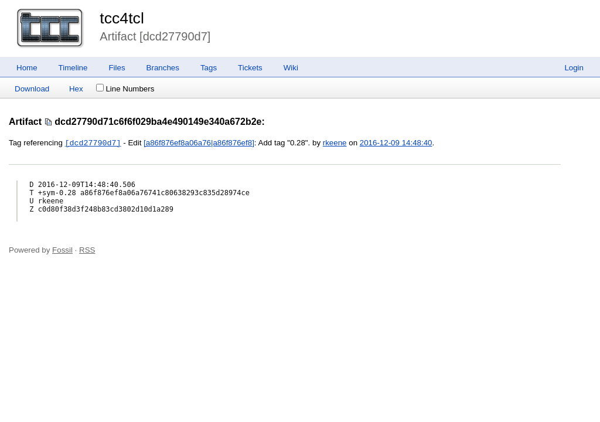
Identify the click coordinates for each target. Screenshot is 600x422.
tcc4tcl (122, 18)
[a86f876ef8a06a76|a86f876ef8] (199, 143)
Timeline (73, 67)
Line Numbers (125, 88)
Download (32, 88)
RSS (87, 250)
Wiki (291, 67)
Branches (162, 67)
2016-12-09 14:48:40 (396, 143)
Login (574, 67)
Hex (76, 88)
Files (116, 67)
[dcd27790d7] (93, 143)
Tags (208, 67)
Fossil (62, 250)
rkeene (335, 143)
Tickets (250, 67)
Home (27, 67)
